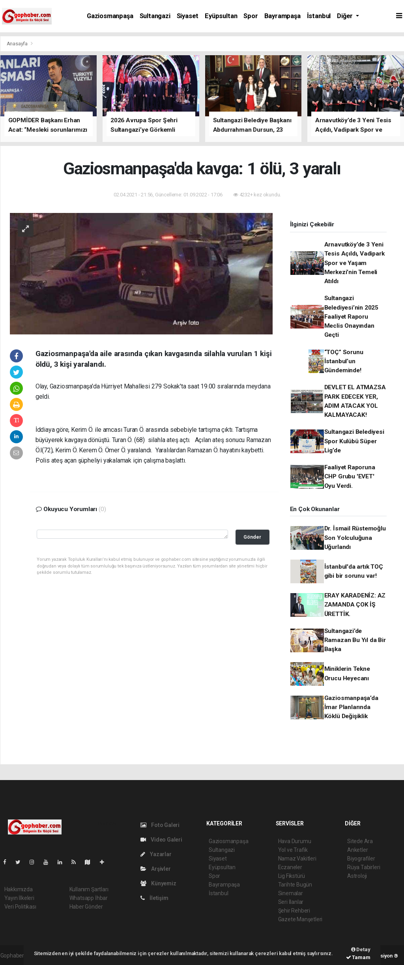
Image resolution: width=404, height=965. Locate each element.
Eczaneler (290, 867)
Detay (360, 949)
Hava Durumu (294, 841)
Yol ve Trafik (293, 850)
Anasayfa (18, 44)
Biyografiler (361, 858)
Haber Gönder (86, 906)
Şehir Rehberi (294, 910)
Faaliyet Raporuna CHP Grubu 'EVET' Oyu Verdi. (349, 476)
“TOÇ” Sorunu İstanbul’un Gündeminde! (343, 361)
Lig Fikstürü (291, 876)
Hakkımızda (18, 889)
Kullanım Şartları (88, 889)
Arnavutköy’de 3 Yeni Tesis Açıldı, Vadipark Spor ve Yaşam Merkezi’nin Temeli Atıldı (354, 263)
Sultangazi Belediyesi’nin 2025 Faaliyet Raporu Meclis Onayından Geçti (351, 316)
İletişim (154, 898)
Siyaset (188, 16)
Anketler (357, 850)
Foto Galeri (160, 825)
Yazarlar (156, 854)
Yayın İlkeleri (19, 898)
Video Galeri (161, 839)
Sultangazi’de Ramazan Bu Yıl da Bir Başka (355, 640)
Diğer (345, 16)
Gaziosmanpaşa (110, 16)
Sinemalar (290, 893)
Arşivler (155, 869)
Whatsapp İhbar (88, 898)
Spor (250, 16)
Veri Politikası (20, 906)
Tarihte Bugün (295, 884)
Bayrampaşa (282, 16)
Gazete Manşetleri (300, 919)
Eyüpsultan (221, 16)
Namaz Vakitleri (297, 858)
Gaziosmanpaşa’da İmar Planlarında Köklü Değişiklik (351, 707)
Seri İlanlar (291, 902)
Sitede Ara (360, 841)
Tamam (358, 957)
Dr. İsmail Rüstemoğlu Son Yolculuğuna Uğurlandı (355, 538)
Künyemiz (158, 883)
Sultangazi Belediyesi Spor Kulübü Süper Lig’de (354, 441)
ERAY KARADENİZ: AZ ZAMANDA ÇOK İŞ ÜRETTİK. (355, 605)
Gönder (252, 537)
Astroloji (357, 876)
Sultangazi (155, 16)
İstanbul (319, 16)
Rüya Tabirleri (363, 867)
